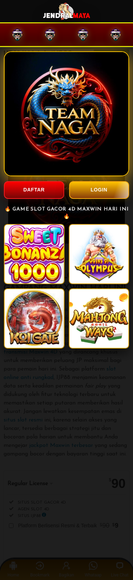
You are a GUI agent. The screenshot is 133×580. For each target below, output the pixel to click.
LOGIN (98, 190)
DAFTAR (34, 190)
